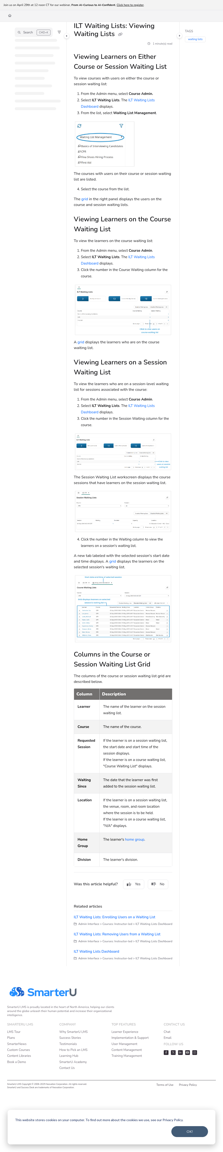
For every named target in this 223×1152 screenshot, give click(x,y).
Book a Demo (16, 1062)
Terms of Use (164, 1085)
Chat (167, 1032)
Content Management (127, 1050)
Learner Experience (125, 1032)
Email (168, 1038)
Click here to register (130, 5)
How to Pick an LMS (73, 1050)
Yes (133, 884)
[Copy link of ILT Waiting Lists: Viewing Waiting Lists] (120, 34)
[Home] (9, 16)
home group (134, 839)
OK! (190, 1131)
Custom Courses (18, 1050)
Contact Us (67, 1068)
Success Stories (70, 1038)
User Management (124, 1044)
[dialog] (111, 1127)
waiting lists (195, 39)
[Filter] (59, 32)
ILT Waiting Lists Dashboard (96, 951)
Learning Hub (68, 1056)
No (158, 884)
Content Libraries (19, 1056)
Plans (11, 1038)
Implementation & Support (130, 1038)
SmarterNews (16, 1044)
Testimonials (68, 1044)
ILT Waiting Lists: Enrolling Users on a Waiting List (114, 917)
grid (84, 199)
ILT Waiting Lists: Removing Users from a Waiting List (117, 934)
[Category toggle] (66, 36)
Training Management (127, 1056)
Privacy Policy (188, 1085)
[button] (34, 32)
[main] (123, 494)
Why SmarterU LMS (73, 1032)
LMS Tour (13, 1032)
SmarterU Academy (73, 1062)
